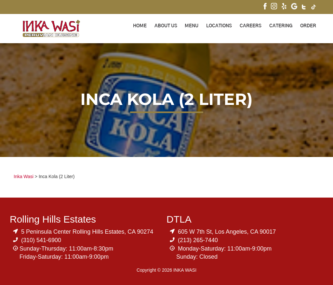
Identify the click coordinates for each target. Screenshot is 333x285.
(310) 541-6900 (41, 240)
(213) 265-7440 (198, 240)
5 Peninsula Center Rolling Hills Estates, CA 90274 (87, 231)
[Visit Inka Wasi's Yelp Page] (284, 7)
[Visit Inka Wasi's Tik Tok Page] (314, 8)
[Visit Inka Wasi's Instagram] (274, 7)
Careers (250, 26)
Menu (191, 26)
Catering (280, 26)
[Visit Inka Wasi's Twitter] (304, 8)
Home (140, 26)
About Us (165, 26)
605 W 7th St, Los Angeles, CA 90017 (227, 231)
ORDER (308, 26)
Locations (219, 26)
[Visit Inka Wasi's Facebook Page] (265, 7)
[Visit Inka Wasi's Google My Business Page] (294, 7)
